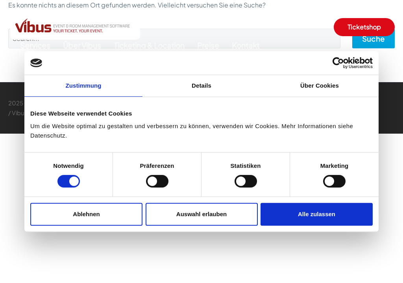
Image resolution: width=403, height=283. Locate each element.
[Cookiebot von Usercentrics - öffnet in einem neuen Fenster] (338, 63)
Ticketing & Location (149, 45)
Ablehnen (86, 214)
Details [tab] (201, 85)
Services (35, 45)
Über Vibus (82, 45)
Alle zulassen (316, 214)
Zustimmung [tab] (84, 85)
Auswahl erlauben (201, 214)
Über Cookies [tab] (319, 85)
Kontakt (245, 45)
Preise (208, 45)
